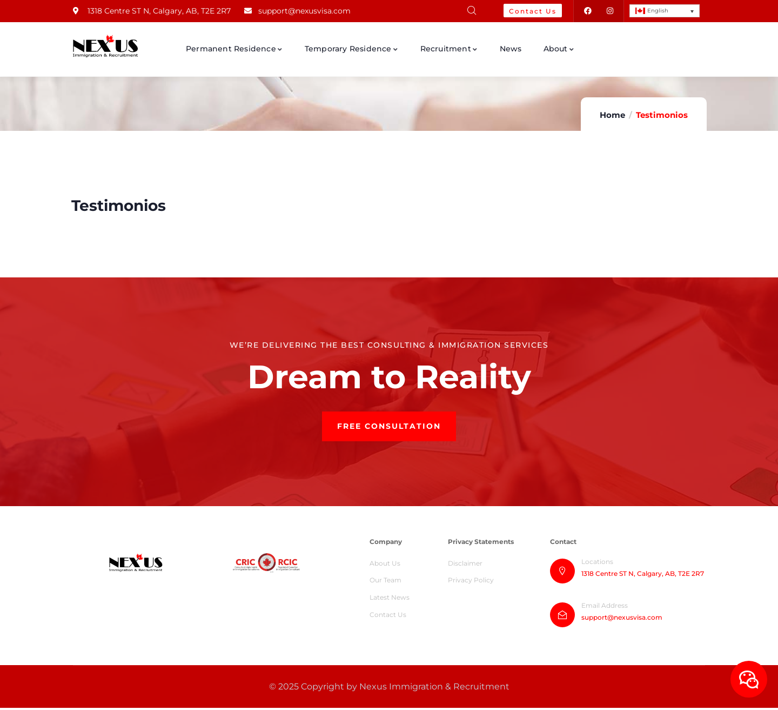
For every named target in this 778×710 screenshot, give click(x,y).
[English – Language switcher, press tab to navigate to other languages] (664, 10)
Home (612, 115)
